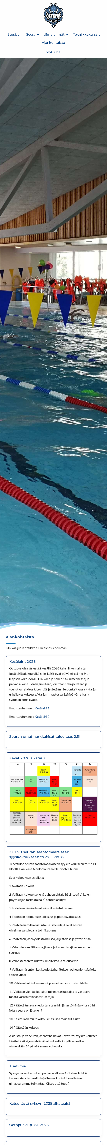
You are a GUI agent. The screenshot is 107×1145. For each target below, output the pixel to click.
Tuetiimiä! (18, 1066)
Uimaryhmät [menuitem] (54, 34)
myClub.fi (53, 52)
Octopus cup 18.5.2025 (29, 1125)
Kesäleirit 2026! (23, 661)
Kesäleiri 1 (42, 708)
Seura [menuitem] (30, 34)
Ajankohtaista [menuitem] (53, 43)
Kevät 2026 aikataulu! (28, 758)
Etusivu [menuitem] (13, 34)
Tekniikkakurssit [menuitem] (86, 34)
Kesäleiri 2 (42, 716)
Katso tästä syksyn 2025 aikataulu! (39, 1103)
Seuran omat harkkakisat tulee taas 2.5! (44, 736)
